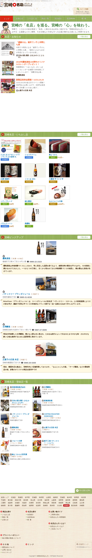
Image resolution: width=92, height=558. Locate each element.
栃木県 (69, 497)
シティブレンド (6, 201)
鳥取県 (54, 503)
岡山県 (68, 503)
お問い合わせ (6, 550)
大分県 (59, 505)
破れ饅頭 (28, 201)
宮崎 (8, 4)
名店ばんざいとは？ (57, 526)
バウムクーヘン (6, 223)
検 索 (29, 520)
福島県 (55, 497)
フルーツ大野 (17, 441)
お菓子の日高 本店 (11, 359)
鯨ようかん (53, 155)
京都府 (17, 503)
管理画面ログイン (84, 547)
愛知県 (82, 500)
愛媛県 (17, 505)
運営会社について (8, 547)
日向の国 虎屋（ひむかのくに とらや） (20, 402)
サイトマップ (6, 552)
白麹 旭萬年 (5, 179)
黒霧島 (27, 223)
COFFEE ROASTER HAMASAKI (51, 415)
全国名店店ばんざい (43, 556)
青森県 (20, 497)
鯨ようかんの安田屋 (19, 454)
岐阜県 (68, 500)
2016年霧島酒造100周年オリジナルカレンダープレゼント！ (30, 63)
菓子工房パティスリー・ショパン (51, 442)
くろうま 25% (30, 179)
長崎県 (45, 505)
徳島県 (3, 505)
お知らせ (5, 520)
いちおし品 (6, 514)
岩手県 (27, 497)
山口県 (82, 503)
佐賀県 (38, 505)
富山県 (33, 500)
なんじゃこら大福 (55, 201)
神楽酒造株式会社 (18, 387)
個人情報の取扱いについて (11, 538)
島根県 (61, 503)
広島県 (75, 503)
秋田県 (41, 497)
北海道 (13, 497)
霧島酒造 (7, 258)
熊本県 (52, 505)
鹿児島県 (74, 505)
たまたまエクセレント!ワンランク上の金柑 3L (10, 156)
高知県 (24, 505)
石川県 (39, 500)
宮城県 (34, 497)
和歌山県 (46, 503)
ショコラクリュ (30, 155)
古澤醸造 (7, 327)
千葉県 (3, 500)
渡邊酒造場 (48, 401)
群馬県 (76, 497)
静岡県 (75, 500)
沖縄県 (82, 505)
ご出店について (55, 529)
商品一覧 (5, 517)
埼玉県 (83, 497)
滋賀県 (10, 503)
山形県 (48, 497)
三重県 (3, 503)
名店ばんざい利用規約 (58, 517)
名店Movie (31, 517)
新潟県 (25, 500)
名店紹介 (30, 514)
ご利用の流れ (55, 514)
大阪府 (24, 503)
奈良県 (38, 503)
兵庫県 (31, 503)
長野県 (61, 500)
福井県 (47, 500)
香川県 (10, 505)
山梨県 (54, 500)
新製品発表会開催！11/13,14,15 (30, 80)
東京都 (10, 500)
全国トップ (5, 497)
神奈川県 (18, 500)
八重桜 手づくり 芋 (56, 179)
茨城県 (62, 497)
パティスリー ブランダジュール (17, 294)
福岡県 (31, 505)
